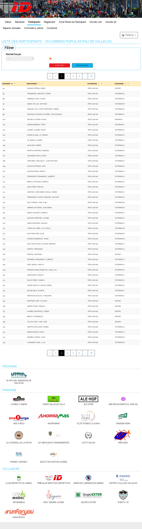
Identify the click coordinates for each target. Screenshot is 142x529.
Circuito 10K (95, 22)
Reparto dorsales (12, 28)
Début (8, 22)
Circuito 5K (110, 22)
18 (91, 76)
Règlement (49, 22)
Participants (34, 22)
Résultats (20, 22)
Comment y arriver (33, 28)
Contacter (52, 28)
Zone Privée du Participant (72, 22)
